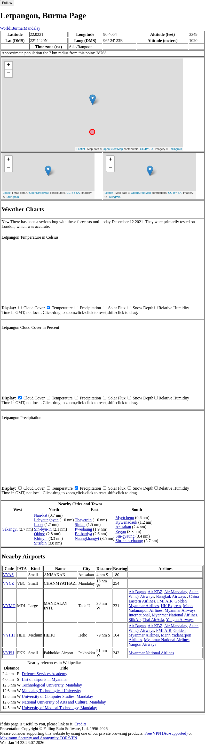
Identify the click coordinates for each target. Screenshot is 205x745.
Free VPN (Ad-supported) (165, 733)
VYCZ (8, 583)
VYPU (8, 653)
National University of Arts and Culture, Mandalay (64, 702)
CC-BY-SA (146, 148)
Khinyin (41, 538)
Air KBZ (155, 592)
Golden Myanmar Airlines (158, 603)
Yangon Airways (179, 619)
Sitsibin (40, 543)
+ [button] (8, 65)
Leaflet (80, 148)
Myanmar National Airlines (174, 615)
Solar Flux (116, 308)
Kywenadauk (126, 522)
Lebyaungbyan (46, 520)
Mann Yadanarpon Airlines (161, 608)
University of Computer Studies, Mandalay (57, 696)
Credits (80, 724)
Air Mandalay (175, 592)
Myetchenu (124, 517)
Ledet (38, 524)
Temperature (62, 308)
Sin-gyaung (125, 536)
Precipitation (90, 308)
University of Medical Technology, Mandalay (59, 708)
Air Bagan (137, 592)
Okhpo (39, 534)
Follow (7, 3)
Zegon (120, 531)
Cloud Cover (34, 308)
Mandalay (32, 28)
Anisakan (123, 527)
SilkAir (134, 619)
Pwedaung (83, 529)
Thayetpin (83, 520)
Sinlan (80, 524)
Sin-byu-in (43, 529)
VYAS (8, 575)
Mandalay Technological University (51, 691)
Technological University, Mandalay (52, 685)
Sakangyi (10, 529)
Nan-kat (41, 515)
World (5, 28)
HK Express (171, 606)
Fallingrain (175, 148)
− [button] (8, 73)
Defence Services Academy (44, 674)
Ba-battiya (83, 534)
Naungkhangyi (87, 538)
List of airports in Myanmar (45, 679)
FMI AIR (164, 601)
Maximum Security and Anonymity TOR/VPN (38, 738)
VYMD (9, 606)
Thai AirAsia (153, 619)
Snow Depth (143, 308)
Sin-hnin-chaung (129, 541)
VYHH (9, 635)
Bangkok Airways (171, 596)
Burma (17, 28)
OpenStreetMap (113, 148)
